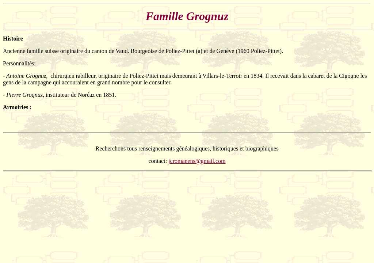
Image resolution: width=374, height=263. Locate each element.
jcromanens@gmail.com (196, 161)
